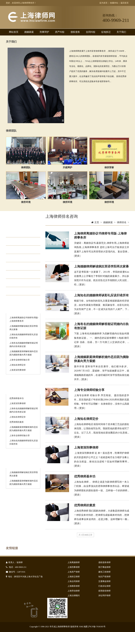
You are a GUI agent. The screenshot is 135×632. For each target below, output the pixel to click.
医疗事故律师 (104, 567)
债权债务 (75, 32)
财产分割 (19, 241)
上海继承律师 (74, 586)
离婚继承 (19, 258)
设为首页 (103, 3)
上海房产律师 (74, 572)
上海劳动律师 (74, 591)
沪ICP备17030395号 (96, 626)
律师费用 (19, 266)
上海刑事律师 (74, 567)
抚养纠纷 (19, 249)
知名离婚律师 (22, 274)
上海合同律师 (74, 581)
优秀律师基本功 (16, 398)
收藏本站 (114, 3)
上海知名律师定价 (17, 365)
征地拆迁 (106, 32)
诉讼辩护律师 (104, 595)
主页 (96, 222)
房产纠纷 (59, 32)
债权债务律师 (104, 562)
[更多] (77, 256)
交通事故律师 (104, 581)
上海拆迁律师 (74, 576)
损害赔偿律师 (104, 591)
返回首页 (124, 3)
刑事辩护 (44, 32)
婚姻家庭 (29, 32)
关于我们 (121, 32)
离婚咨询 (19, 291)
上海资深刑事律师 (17, 370)
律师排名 (19, 282)
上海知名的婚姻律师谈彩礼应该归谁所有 (101, 295)
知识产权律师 (104, 576)
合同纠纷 (90, 32)
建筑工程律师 (104, 572)
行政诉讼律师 (104, 586)
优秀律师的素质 (16, 422)
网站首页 (13, 32)
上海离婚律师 (74, 562)
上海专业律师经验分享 (19, 360)
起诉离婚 (19, 233)
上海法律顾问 (74, 595)
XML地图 (83, 626)
